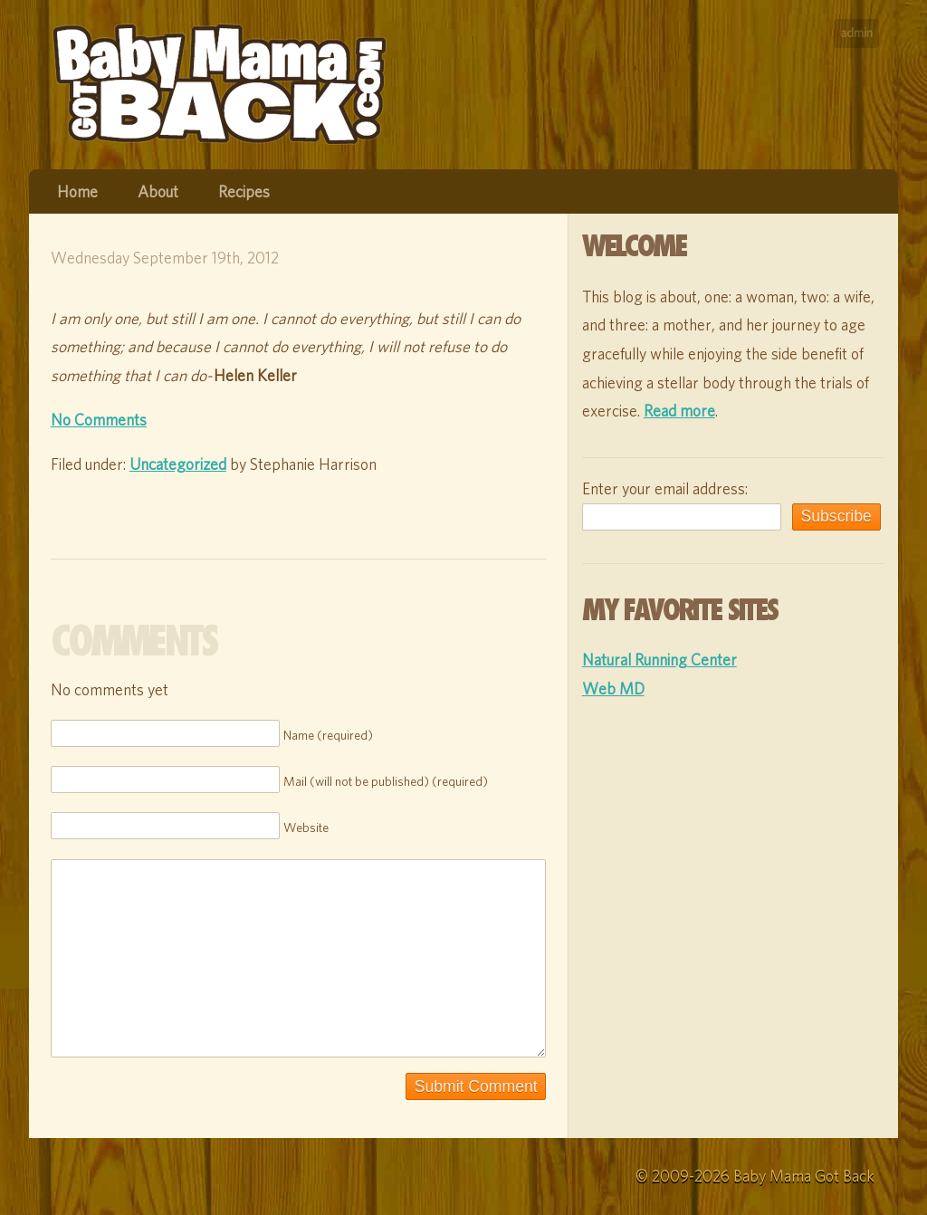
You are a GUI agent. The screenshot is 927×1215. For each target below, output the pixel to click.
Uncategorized (177, 464)
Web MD (613, 688)
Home (77, 191)
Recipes (244, 191)
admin (856, 32)
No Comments (99, 419)
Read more (679, 410)
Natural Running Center (659, 659)
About (158, 191)
